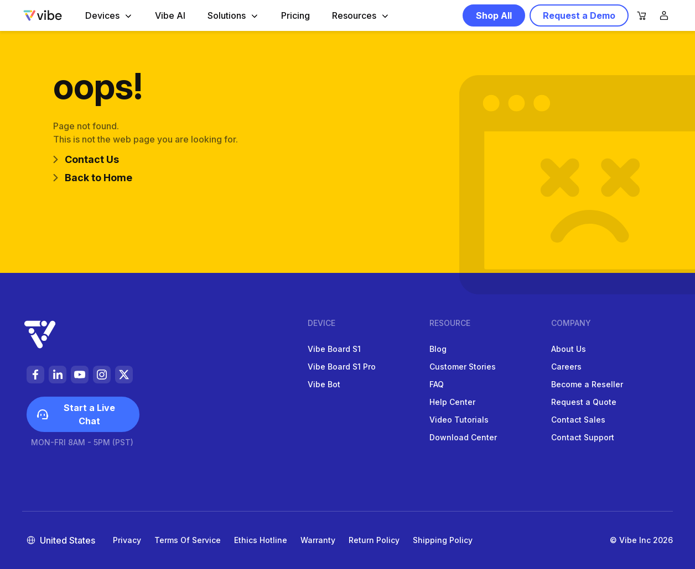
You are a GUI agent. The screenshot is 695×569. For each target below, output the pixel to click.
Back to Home (92, 177)
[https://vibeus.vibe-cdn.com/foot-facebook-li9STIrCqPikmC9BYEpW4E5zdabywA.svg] (35, 374)
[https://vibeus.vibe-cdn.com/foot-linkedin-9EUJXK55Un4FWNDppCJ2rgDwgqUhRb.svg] (57, 374)
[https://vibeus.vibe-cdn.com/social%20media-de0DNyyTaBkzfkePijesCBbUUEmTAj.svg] (124, 374)
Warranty (317, 540)
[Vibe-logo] (42, 15)
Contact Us (86, 159)
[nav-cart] (642, 16)
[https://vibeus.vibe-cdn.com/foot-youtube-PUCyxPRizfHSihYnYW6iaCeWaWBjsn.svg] (80, 374)
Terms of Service (187, 540)
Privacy (127, 540)
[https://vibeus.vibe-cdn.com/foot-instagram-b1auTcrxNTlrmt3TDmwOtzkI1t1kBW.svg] (102, 374)
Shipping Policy (443, 540)
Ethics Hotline (260, 540)
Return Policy (374, 540)
